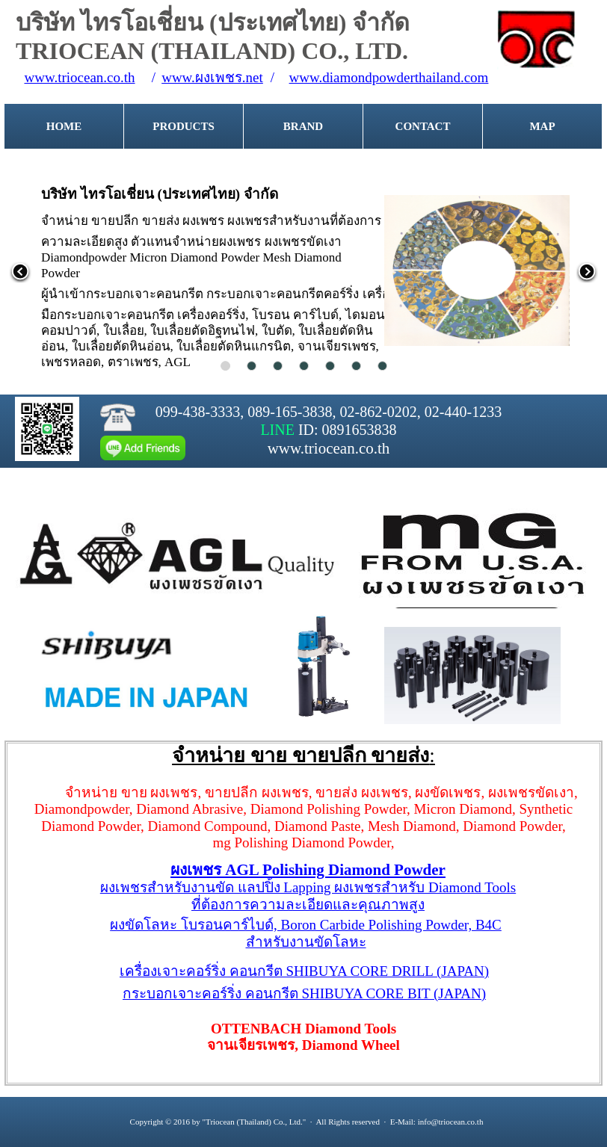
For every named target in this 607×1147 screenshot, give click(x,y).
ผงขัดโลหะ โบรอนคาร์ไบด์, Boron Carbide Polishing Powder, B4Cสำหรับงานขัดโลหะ (306, 933)
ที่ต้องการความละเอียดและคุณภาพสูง (308, 904)
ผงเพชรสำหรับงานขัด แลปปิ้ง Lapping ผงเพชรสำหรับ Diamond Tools (308, 887)
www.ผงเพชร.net (212, 77)
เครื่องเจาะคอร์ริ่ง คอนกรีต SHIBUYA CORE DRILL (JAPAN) (304, 971)
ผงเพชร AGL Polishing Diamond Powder (308, 870)
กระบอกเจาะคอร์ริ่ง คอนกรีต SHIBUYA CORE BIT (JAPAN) (304, 993)
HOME (64, 126)
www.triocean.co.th (79, 77)
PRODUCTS (183, 126)
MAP (542, 126)
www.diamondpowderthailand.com (389, 77)
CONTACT (423, 126)
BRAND (303, 126)
